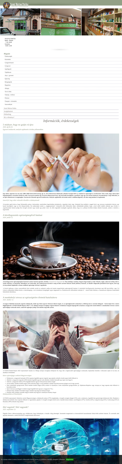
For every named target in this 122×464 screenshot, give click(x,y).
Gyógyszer (8, 66)
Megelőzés (8, 85)
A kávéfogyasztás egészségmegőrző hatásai (22, 215)
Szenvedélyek (8, 104)
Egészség (7, 78)
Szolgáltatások (8, 111)
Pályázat (7, 98)
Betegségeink (8, 82)
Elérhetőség (7, 114)
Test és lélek (8, 91)
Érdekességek (8, 56)
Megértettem (69, 459)
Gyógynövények (9, 62)
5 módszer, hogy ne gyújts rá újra (18, 124)
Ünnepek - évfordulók (11, 101)
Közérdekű (8, 59)
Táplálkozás (8, 72)
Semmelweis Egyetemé (56, 281)
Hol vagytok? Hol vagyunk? (15, 407)
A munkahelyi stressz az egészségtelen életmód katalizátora (30, 297)
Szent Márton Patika (10, 108)
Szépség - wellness (10, 95)
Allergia (7, 88)
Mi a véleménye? (9, 117)
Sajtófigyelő (8, 69)
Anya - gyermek (9, 75)
